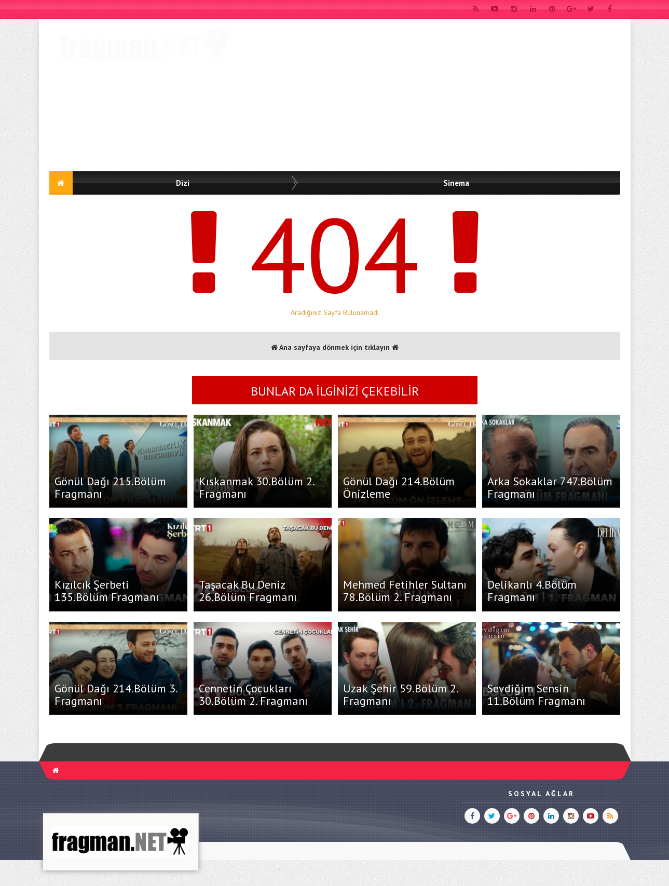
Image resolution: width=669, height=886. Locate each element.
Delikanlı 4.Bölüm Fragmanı (532, 590)
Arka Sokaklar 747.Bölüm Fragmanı (549, 487)
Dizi (182, 183)
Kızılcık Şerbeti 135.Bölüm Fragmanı (106, 590)
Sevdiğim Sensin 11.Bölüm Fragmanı (536, 694)
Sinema (456, 183)
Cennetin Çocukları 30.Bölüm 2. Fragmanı (253, 694)
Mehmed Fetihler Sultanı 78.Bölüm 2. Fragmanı (405, 590)
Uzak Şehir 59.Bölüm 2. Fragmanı (400, 694)
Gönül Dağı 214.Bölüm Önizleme (399, 487)
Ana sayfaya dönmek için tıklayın (335, 347)
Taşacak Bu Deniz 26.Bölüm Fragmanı (248, 590)
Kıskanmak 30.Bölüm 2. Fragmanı (256, 487)
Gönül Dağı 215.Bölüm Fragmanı (110, 487)
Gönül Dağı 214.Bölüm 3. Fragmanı (115, 694)
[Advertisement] (431, 97)
